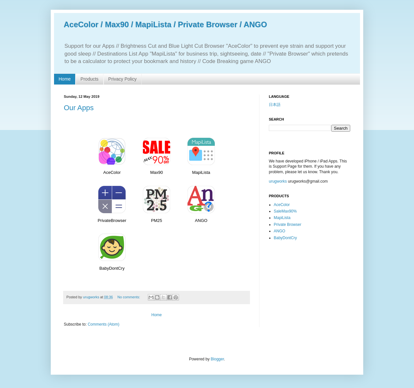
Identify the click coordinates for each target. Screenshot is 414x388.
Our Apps (79, 108)
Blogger (217, 359)
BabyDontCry (285, 238)
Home (65, 79)
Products (89, 79)
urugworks (278, 181)
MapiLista (282, 217)
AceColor (282, 204)
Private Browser (287, 224)
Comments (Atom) (103, 324)
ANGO (279, 231)
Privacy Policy (122, 79)
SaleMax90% (285, 211)
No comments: (129, 297)
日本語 (275, 104)
